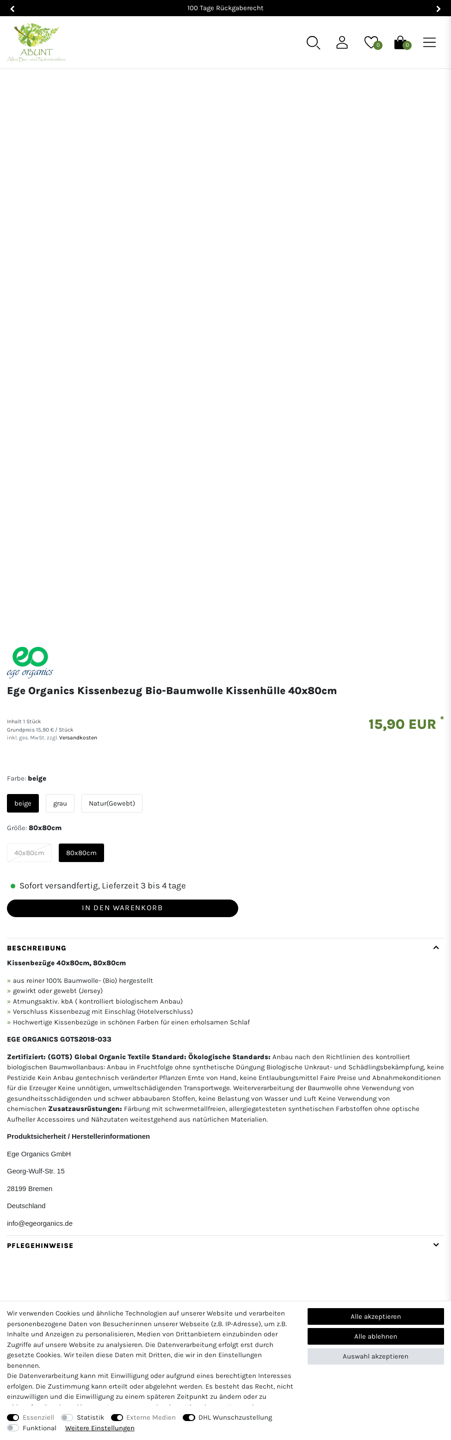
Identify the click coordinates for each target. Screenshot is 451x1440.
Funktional (39, 1428)
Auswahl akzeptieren (375, 1356)
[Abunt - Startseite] (36, 42)
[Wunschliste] (371, 41)
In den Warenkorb (122, 713)
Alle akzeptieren (376, 1316)
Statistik (90, 1417)
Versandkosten (77, 543)
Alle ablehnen (375, 1336)
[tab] (225, 892)
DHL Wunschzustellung (235, 1417)
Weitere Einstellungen (100, 1428)
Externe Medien (151, 1417)
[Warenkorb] (400, 41)
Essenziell (38, 1417)
